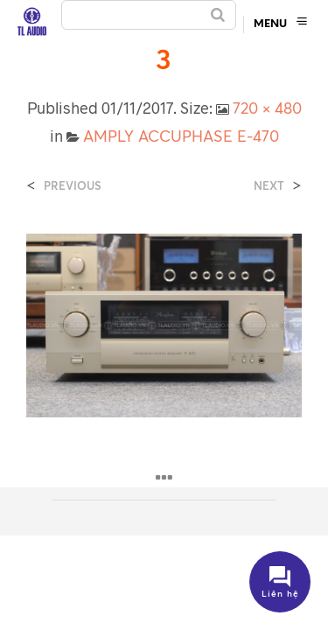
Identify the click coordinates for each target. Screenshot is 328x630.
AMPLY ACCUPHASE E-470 (181, 135)
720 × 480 (267, 107)
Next (269, 186)
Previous (72, 186)
